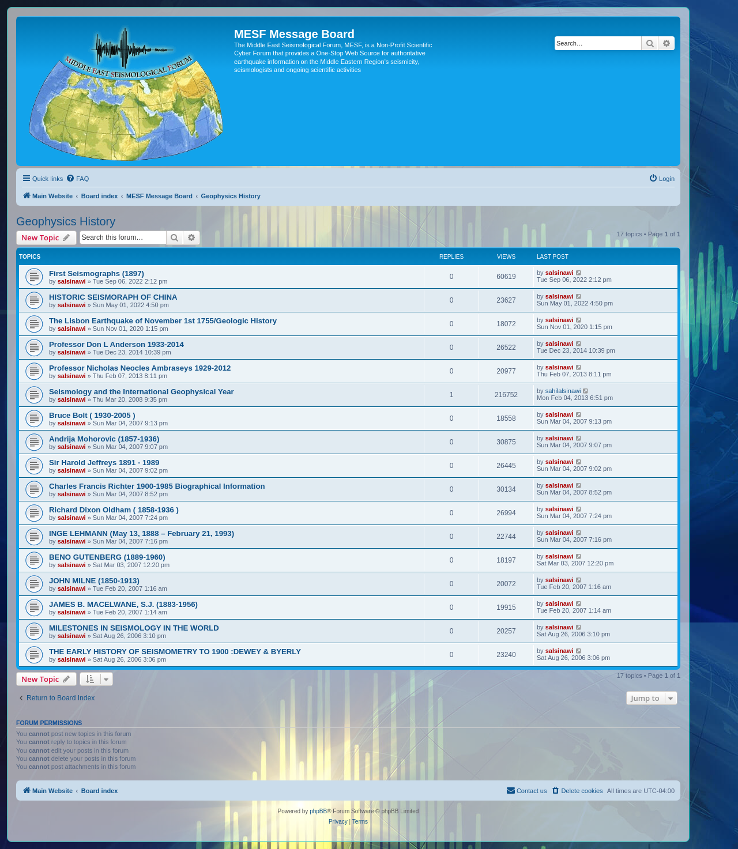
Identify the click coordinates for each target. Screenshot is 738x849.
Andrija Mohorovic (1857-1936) (104, 439)
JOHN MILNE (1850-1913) (94, 580)
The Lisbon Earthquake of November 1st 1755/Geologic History (163, 320)
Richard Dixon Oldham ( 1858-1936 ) (114, 509)
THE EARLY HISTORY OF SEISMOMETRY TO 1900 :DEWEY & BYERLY (175, 651)
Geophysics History (65, 221)
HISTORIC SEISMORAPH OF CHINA (113, 297)
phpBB (318, 811)
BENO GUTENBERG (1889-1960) (107, 557)
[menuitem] (77, 179)
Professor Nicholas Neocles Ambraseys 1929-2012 (140, 368)
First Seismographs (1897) (96, 273)
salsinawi (72, 281)
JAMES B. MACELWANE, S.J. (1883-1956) (123, 604)
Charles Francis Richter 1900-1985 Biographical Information (157, 486)
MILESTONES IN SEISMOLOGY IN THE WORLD (134, 628)
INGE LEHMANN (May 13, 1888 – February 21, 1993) (141, 533)
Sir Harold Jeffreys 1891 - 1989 (104, 462)
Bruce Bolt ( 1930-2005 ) (92, 415)
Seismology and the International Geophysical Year (141, 391)
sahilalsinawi (563, 390)
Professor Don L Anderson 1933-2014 (116, 344)
